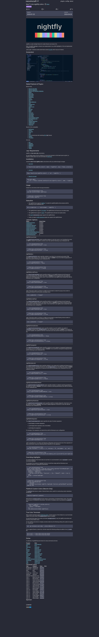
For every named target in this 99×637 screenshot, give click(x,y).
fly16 (45, 135)
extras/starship (38, 578)
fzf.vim (30, 135)
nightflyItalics (29, 226)
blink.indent (31, 94)
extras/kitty (37, 575)
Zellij (27, 586)
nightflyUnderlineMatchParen (32, 234)
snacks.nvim (31, 123)
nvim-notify (31, 116)
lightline (30, 136)
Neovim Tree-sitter (33, 88)
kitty (27, 575)
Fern (30, 134)
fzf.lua (30, 98)
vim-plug (31, 170)
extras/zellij (37, 586)
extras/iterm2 (38, 574)
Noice (30, 111)
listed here (49, 156)
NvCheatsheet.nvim (33, 118)
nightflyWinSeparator (31, 237)
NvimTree (31, 120)
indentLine (31, 144)
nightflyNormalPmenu (31, 228)
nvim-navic (31, 115)
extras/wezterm (38, 580)
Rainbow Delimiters (33, 121)
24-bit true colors (44, 536)
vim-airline (31, 138)
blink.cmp (31, 93)
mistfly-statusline (40, 220)
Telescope (31, 124)
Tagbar (30, 148)
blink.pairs (31, 96)
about (71, 1)
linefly (31, 217)
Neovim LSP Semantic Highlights (36, 91)
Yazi (27, 584)
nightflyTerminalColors (31, 230)
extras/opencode (38, 576)
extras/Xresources (39, 583)
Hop (30, 100)
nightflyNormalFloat (30, 229)
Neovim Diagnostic (33, 90)
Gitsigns (30, 99)
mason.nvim (31, 106)
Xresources (28, 583)
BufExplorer (31, 129)
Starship (28, 578)
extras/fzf (37, 571)
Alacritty (28, 567)
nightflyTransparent (30, 232)
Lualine (30, 105)
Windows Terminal (30, 582)
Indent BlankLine (32, 102)
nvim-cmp (31, 112)
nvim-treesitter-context (34, 117)
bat (27, 568)
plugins (63, 1)
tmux (27, 579)
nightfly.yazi (37, 584)
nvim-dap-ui (31, 114)
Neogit (30, 110)
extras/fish (37, 570)
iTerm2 (27, 574)
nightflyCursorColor (30, 225)
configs (67, 1)
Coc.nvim (31, 131)
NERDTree (31, 146)
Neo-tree (31, 109)
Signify (30, 147)
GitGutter (31, 143)
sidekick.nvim (32, 122)
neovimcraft (31, 1)
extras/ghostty (38, 572)
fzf (26, 571)
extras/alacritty (38, 567)
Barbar (30, 92)
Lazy (30, 103)
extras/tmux (37, 579)
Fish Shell (28, 570)
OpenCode (28, 576)
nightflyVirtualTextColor (31, 236)
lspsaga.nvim (32, 104)
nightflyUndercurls (30, 233)
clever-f (30, 130)
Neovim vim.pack (32, 177)
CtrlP (30, 133)
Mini (30, 108)
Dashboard (31, 97)
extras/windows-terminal (40, 582)
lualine (42, 215)
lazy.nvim (31, 164)
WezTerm (28, 580)
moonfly (50, 49)
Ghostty (28, 572)
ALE (29, 142)
